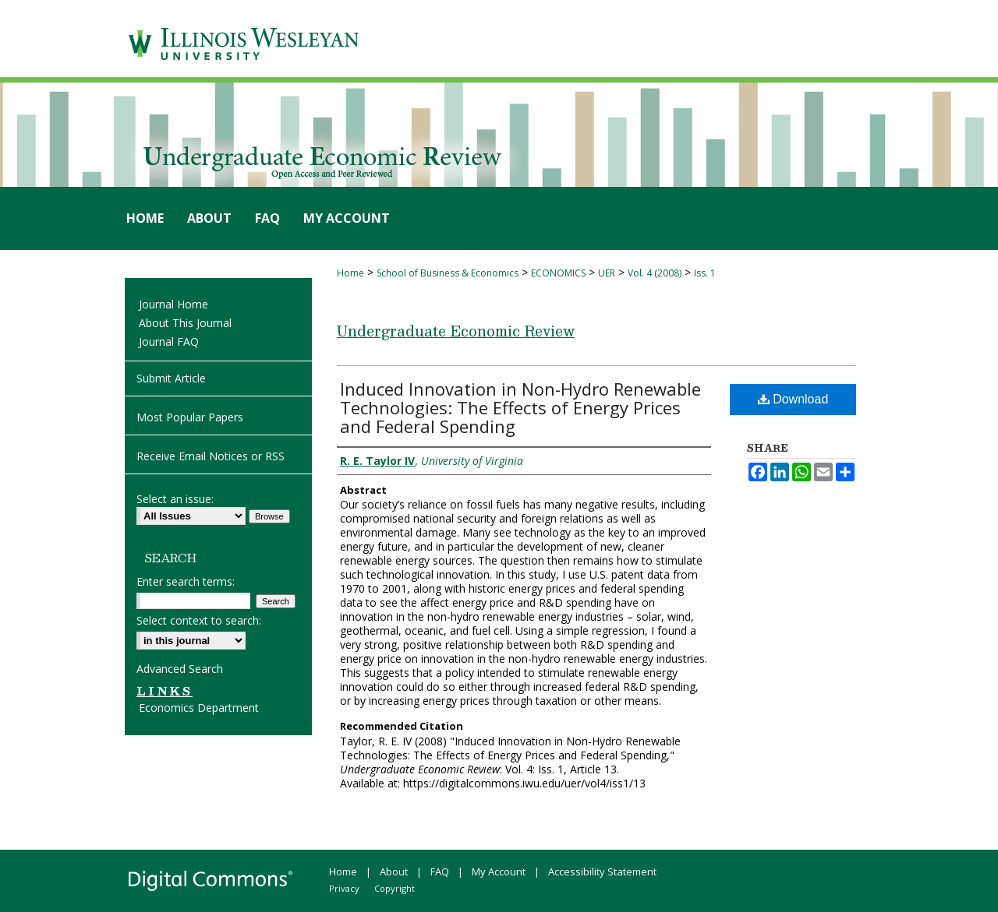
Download (793, 399)
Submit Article (171, 378)
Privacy (344, 888)
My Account (499, 871)
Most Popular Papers (189, 417)
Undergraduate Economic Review (456, 331)
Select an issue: (175, 498)
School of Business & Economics (447, 273)
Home (350, 273)
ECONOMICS (558, 273)
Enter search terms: (185, 581)
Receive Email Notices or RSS (210, 456)
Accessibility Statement (602, 871)
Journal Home (173, 304)
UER (606, 273)
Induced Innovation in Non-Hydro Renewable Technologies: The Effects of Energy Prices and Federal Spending (520, 407)
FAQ (439, 871)
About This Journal (185, 322)
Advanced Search (179, 668)
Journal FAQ (169, 341)
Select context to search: (198, 620)
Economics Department (199, 707)
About (394, 871)
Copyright (394, 888)
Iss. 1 (705, 273)
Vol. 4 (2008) (654, 273)
